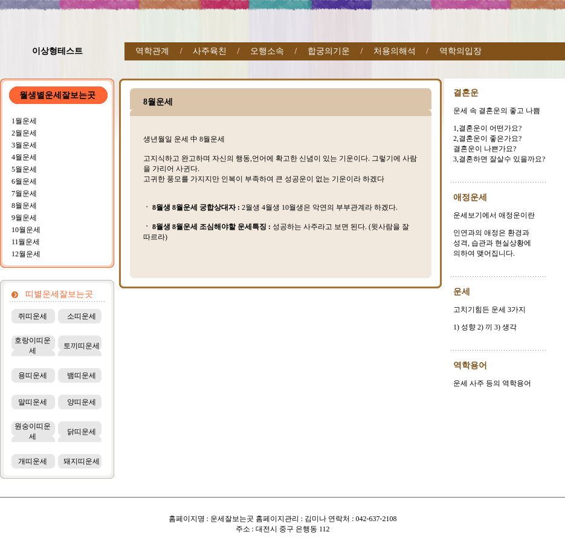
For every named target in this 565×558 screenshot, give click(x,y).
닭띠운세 (81, 431)
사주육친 (210, 51)
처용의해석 (394, 51)
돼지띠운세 (81, 461)
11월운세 (25, 242)
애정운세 (470, 197)
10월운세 (25, 229)
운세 (461, 291)
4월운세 (24, 157)
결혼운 (466, 92)
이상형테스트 (57, 51)
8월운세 (24, 205)
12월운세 (25, 254)
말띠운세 (32, 402)
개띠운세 (32, 461)
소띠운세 (81, 316)
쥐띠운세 (32, 316)
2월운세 (24, 133)
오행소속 (267, 51)
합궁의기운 (329, 51)
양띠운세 (81, 402)
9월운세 (24, 217)
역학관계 (152, 51)
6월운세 (24, 181)
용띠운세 (32, 375)
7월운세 (24, 193)
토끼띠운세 (81, 346)
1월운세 (24, 121)
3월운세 (24, 145)
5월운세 (24, 169)
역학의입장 (460, 51)
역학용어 (470, 365)
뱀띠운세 (81, 375)
